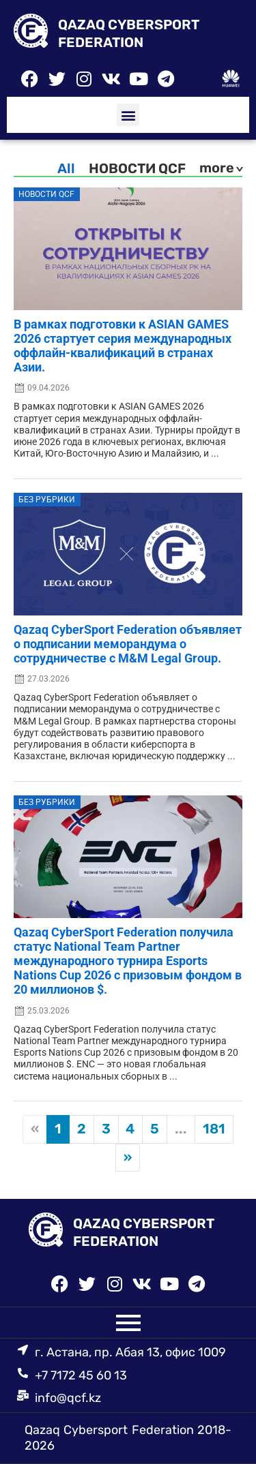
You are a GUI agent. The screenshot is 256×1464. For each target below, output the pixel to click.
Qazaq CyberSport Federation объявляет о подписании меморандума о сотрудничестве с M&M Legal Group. (128, 644)
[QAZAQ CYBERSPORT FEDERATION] (31, 33)
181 (214, 1128)
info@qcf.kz (68, 1397)
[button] (128, 115)
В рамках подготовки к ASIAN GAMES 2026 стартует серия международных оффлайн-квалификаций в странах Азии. (122, 346)
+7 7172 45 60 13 (81, 1375)
